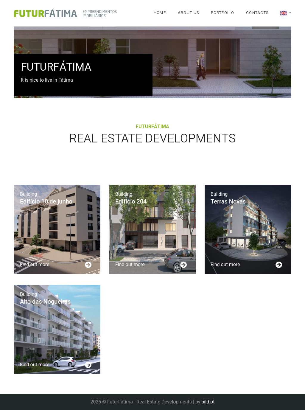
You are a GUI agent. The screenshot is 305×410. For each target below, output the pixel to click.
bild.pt (207, 402)
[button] (279, 13)
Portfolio (222, 12)
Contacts (257, 12)
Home (160, 12)
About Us (188, 12)
